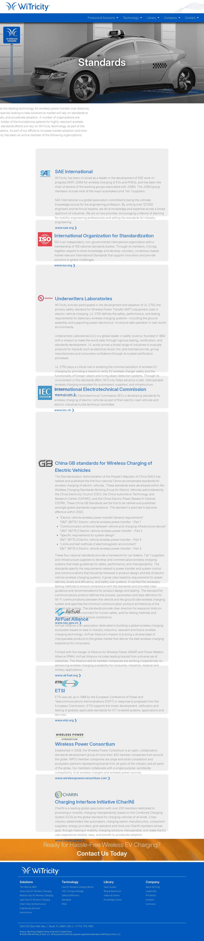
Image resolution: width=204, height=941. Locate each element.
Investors (150, 900)
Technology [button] (131, 18)
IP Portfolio (151, 895)
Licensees (151, 904)
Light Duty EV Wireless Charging (35, 900)
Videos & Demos (112, 895)
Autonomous (26, 912)
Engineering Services (30, 908)
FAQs (64, 904)
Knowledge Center (113, 900)
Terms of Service (51, 932)
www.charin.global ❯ (70, 867)
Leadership (151, 891)
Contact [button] (190, 18)
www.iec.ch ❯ (64, 424)
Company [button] (171, 18)
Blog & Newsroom (112, 891)
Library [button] (152, 18)
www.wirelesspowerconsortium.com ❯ (82, 802)
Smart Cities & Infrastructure (33, 904)
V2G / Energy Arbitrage (73, 891)
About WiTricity (153, 887)
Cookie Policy (66, 932)
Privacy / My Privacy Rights (31, 932)
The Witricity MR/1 (28, 887)
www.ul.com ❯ (65, 447)
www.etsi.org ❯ (66, 742)
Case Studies (110, 887)
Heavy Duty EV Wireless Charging (35, 891)
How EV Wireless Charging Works (78, 887)
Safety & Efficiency (70, 895)
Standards (66, 900)
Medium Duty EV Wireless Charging (36, 895)
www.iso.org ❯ (64, 284)
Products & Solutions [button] (102, 18)
